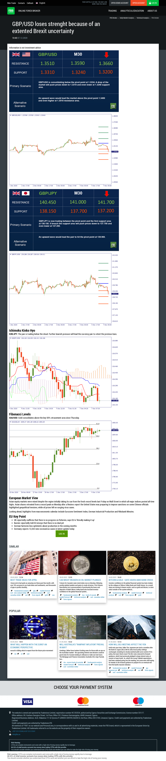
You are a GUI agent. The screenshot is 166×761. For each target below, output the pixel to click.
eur (15, 654)
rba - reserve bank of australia (74, 662)
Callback (30, 3)
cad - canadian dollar (97, 597)
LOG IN (62, 533)
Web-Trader (11, 3)
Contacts (21, 3)
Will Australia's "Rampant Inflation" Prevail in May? (81, 646)
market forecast (45, 591)
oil (21, 654)
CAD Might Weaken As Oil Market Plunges (80, 579)
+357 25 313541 (29, 731)
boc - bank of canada (89, 595)
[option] (27, 701)
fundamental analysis (21, 591)
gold (46, 595)
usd (26, 595)
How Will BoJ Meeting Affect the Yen (127, 644)
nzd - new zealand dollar (18, 593)
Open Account (139, 3)
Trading (112, 10)
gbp (34, 591)
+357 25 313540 (17, 731)
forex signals (36, 595)
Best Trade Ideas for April (23, 579)
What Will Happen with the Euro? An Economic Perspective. (28, 646)
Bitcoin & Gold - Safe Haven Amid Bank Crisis (131, 579)
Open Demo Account (119, 3)
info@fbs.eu (16, 734)
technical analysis (37, 593)
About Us (152, 10)
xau (53, 595)
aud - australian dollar (71, 666)
